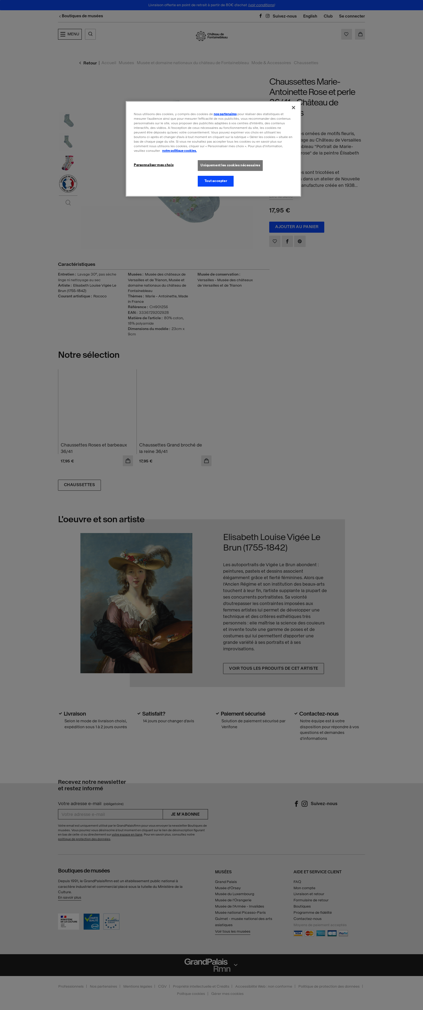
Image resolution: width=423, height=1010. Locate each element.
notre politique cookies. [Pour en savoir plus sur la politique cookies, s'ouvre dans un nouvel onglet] (179, 150)
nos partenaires (225, 114)
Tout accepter (215, 181)
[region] (213, 149)
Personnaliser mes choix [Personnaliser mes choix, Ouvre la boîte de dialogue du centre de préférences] (153, 165)
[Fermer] (293, 108)
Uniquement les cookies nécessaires (230, 165)
